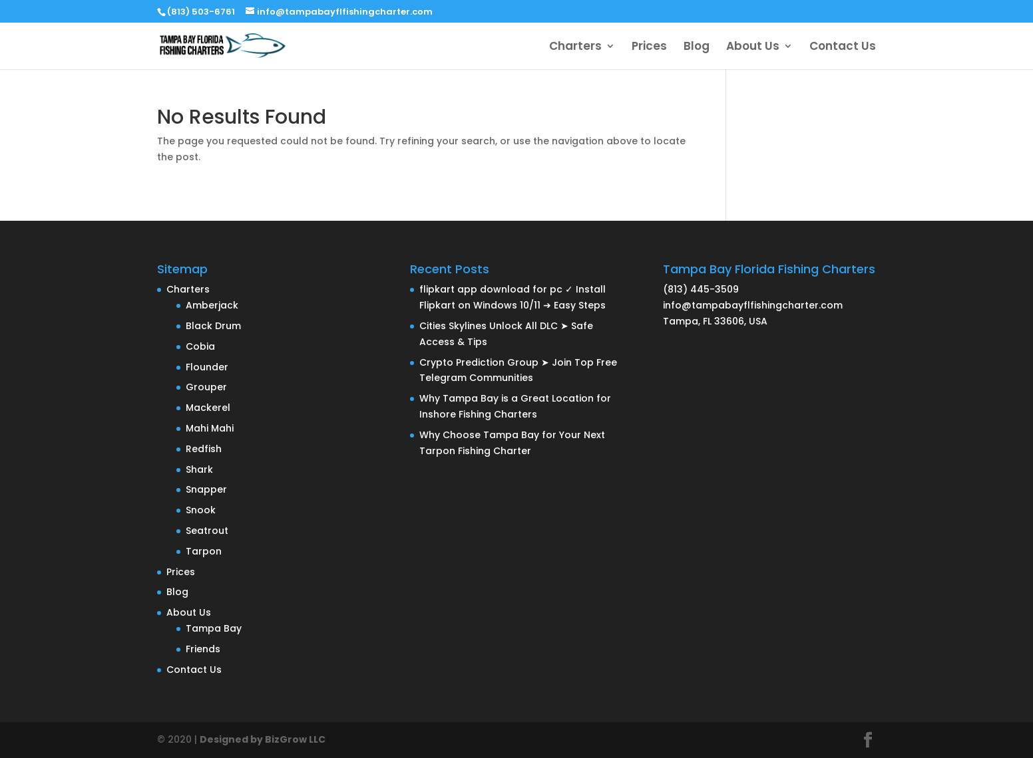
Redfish (204, 448)
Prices (649, 47)
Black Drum (213, 325)
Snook (201, 510)
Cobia (200, 346)
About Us (752, 47)
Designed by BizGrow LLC (262, 739)
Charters (575, 47)
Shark (199, 469)
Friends (203, 649)
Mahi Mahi (210, 428)
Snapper (206, 489)
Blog (697, 47)
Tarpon (204, 551)
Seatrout (207, 530)
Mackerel (208, 407)
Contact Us (842, 47)
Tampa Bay (214, 628)
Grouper (206, 387)
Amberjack (212, 305)
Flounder (207, 367)
